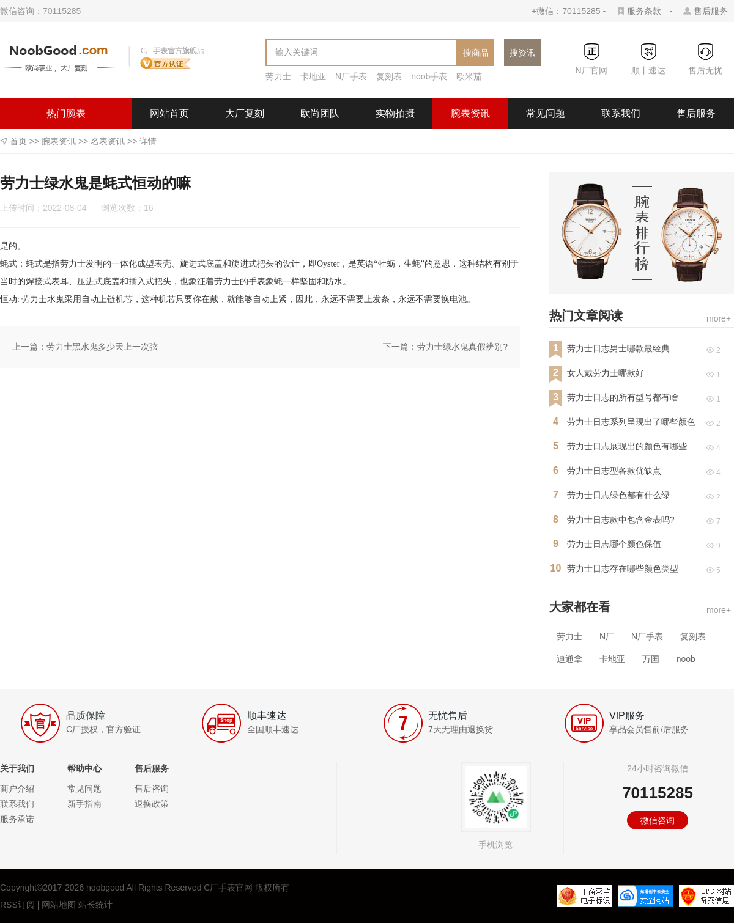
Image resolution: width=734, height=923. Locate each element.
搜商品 (476, 52)
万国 (650, 659)
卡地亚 (313, 76)
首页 (18, 141)
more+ (718, 318)
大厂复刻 (244, 113)
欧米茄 (469, 76)
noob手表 (429, 76)
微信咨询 (657, 820)
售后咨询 (152, 788)
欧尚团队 (319, 113)
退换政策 (152, 804)
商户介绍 (17, 788)
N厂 (606, 636)
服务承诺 (17, 819)
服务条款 (644, 11)
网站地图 (59, 905)
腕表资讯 (470, 113)
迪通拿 (569, 659)
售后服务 (711, 11)
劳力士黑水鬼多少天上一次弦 (102, 346)
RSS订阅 (17, 905)
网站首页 (169, 113)
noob (686, 659)
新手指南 (84, 804)
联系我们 (620, 113)
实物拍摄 (395, 113)
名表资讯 (108, 141)
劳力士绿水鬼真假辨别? (462, 346)
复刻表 (389, 76)
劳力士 (278, 76)
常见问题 (545, 113)
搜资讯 (522, 52)
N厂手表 (351, 76)
